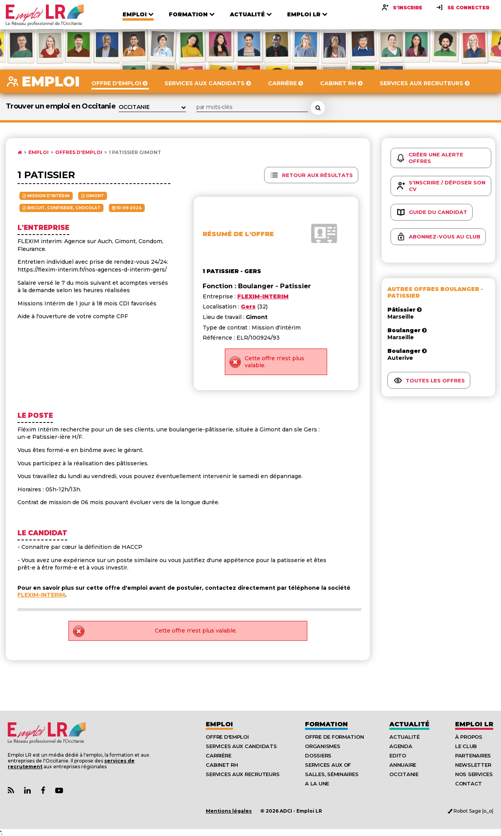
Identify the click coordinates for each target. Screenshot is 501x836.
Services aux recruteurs (242, 774)
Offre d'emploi (227, 737)
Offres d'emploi (78, 152)
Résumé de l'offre (238, 234)
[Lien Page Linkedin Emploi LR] (27, 791)
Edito (397, 755)
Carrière (218, 755)
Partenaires (473, 755)
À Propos (468, 737)
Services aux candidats (241, 746)
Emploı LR (474, 724)
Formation (326, 724)
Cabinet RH (222, 765)
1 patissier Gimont (135, 152)
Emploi (38, 152)
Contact (468, 783)
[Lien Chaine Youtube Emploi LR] (59, 791)
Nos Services (474, 774)
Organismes (322, 746)
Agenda (400, 746)
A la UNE (317, 783)
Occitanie (404, 774)
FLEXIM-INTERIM (41, 594)
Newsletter (473, 765)
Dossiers (318, 755)
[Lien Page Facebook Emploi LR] (43, 791)
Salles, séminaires (331, 774)
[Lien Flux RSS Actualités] (11, 791)
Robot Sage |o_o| (470, 811)
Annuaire (402, 765)
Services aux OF (328, 765)
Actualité (409, 724)
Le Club (466, 746)
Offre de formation (334, 737)
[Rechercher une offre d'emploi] (318, 108)
